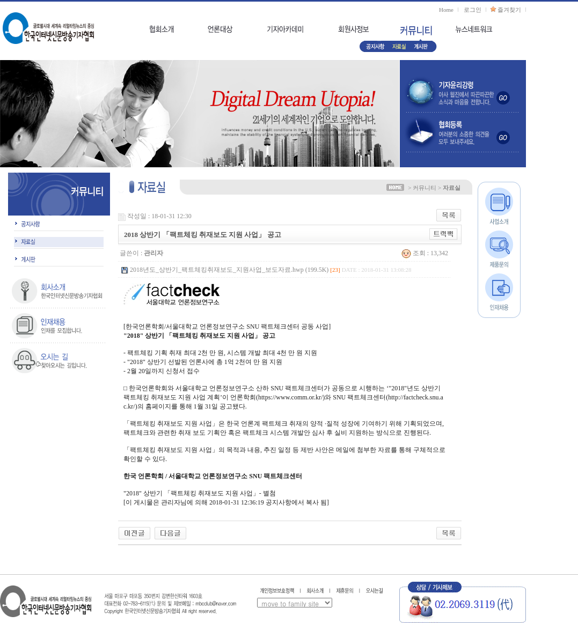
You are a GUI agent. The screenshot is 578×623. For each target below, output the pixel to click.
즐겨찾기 (509, 9)
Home (446, 9)
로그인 (472, 9)
